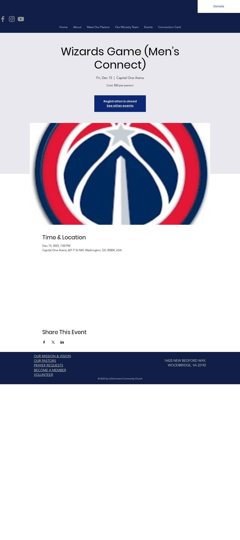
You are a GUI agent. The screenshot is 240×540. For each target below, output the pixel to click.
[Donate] (219, 6)
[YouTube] (21, 19)
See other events (120, 106)
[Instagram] (12, 19)
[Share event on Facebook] (44, 342)
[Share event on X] (53, 342)
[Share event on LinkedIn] (62, 342)
